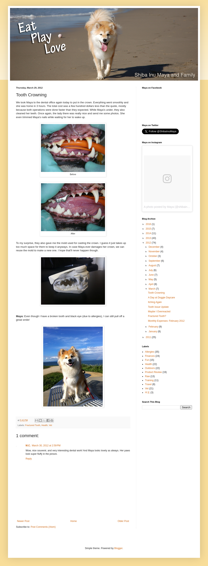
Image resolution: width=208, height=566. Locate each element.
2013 (149, 238)
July (151, 270)
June (151, 274)
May (151, 279)
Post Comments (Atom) (43, 527)
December (154, 247)
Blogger (118, 548)
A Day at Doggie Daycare (161, 297)
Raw (147, 376)
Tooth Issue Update (158, 307)
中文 (147, 392)
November (154, 251)
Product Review (153, 372)
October (153, 256)
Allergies (149, 351)
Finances (150, 356)
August (153, 265)
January (153, 331)
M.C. (28, 445)
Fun (147, 360)
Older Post (123, 521)
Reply (29, 458)
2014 (149, 233)
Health (44, 425)
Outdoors (150, 368)
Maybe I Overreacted (159, 311)
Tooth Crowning (156, 292)
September (155, 260)
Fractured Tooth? (157, 316)
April (151, 284)
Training (149, 380)
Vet (50, 425)
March (152, 288)
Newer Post (23, 521)
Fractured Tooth (32, 425)
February (154, 326)
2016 (149, 224)
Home (73, 521)
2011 (149, 337)
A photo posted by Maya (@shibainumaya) (170, 206)
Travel (148, 384)
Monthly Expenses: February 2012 (166, 320)
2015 (149, 228)
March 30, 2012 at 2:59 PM (46, 445)
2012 (149, 242)
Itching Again (155, 302)
